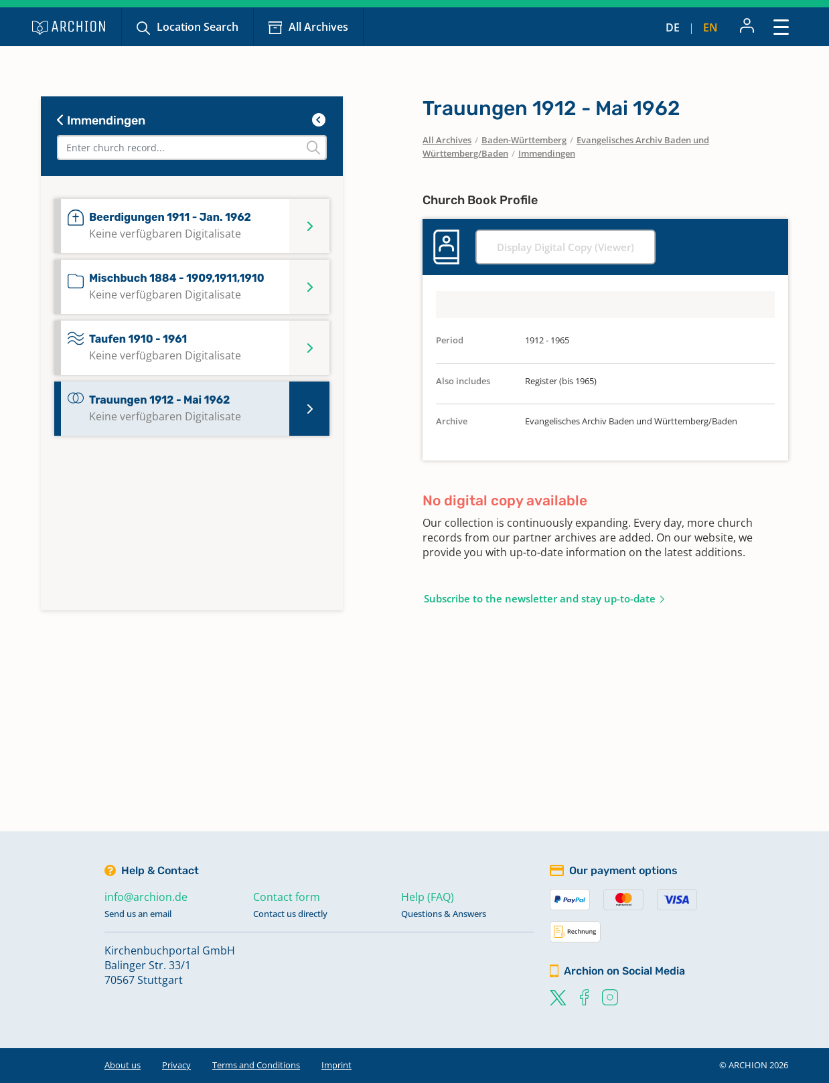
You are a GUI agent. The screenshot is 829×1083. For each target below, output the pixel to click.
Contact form (286, 897)
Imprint (336, 1065)
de (673, 27)
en (710, 27)
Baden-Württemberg (524, 140)
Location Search (197, 26)
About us (122, 1065)
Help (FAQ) (427, 897)
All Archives (318, 26)
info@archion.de (145, 897)
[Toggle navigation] (781, 26)
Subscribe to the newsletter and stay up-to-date (540, 598)
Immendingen (101, 120)
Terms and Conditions (256, 1065)
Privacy (176, 1065)
